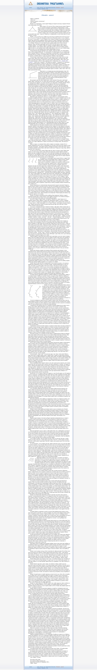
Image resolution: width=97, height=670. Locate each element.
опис (47, 8)
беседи (41, 7)
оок (44, 7)
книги (38, 7)
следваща (39, 8)
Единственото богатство (50, 7)
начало (30, 7)
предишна (43, 8)
